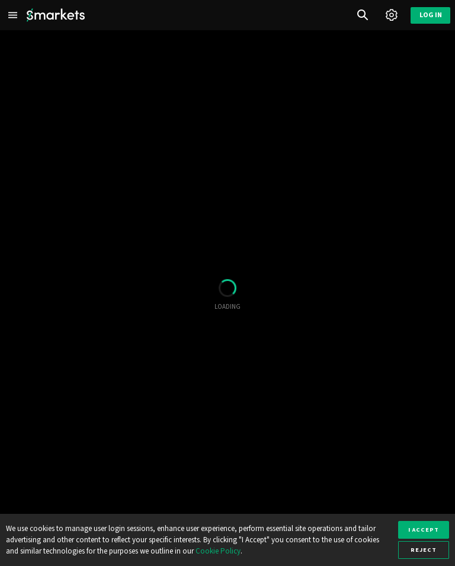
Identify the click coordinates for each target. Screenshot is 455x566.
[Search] (362, 15)
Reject (424, 549)
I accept (423, 529)
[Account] (391, 15)
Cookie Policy (218, 551)
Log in (430, 15)
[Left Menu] (13, 15)
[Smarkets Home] (55, 15)
